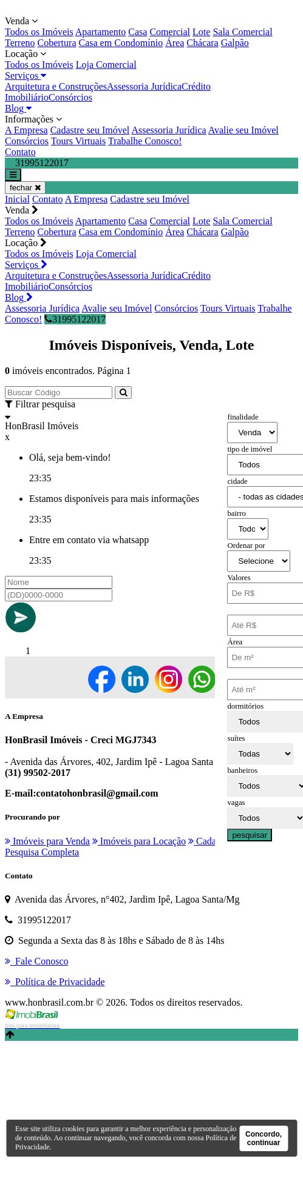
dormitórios (245, 706)
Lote (201, 32)
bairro (236, 513)
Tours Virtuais (78, 141)
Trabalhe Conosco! (145, 141)
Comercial (169, 32)
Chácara (202, 43)
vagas (236, 802)
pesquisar (249, 835)
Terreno (20, 43)
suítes (236, 738)
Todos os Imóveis (39, 32)
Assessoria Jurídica (144, 86)
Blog (18, 108)
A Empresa (26, 130)
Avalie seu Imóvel (243, 130)
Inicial (17, 199)
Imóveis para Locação (139, 841)
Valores (238, 577)
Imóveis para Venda (47, 841)
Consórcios (70, 97)
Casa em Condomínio (121, 43)
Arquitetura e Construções (56, 86)
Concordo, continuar (263, 1138)
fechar (25, 187)
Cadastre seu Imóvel (90, 130)
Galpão (235, 43)
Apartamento (100, 32)
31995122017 (75, 319)
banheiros (242, 770)
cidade (237, 481)
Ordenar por (246, 545)
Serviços (25, 75)
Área (174, 43)
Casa (137, 32)
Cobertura (57, 43)
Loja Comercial (106, 64)
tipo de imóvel (249, 449)
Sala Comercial (242, 32)
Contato (20, 152)
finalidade (242, 417)
